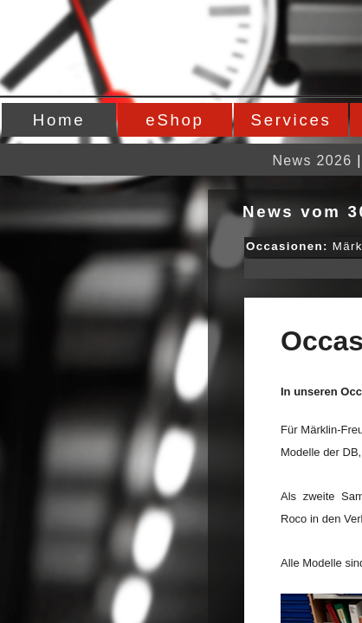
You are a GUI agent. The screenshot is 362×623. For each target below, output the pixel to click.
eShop (174, 120)
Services (291, 120)
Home (59, 120)
